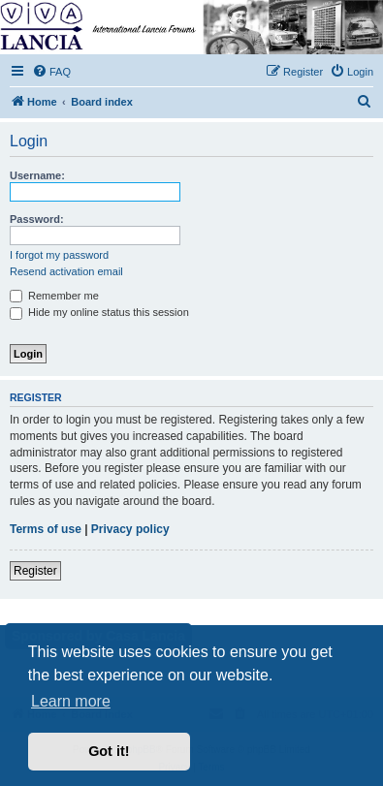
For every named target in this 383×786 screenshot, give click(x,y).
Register (35, 571)
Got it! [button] (108, 751)
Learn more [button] (71, 701)
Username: (37, 175)
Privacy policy (130, 529)
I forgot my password (59, 255)
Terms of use (45, 529)
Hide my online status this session (99, 312)
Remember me (54, 295)
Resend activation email (66, 271)
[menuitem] (51, 71)
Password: (37, 219)
